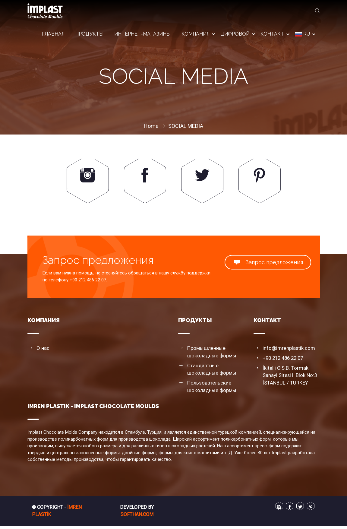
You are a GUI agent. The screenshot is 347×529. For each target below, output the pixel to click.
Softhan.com (137, 518)
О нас (42, 354)
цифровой (235, 36)
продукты (89, 36)
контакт (272, 36)
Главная (53, 36)
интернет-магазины (142, 36)
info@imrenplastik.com (287, 354)
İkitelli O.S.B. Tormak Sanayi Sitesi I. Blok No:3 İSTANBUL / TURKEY (291, 380)
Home (151, 126)
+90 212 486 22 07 (283, 363)
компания (195, 36)
